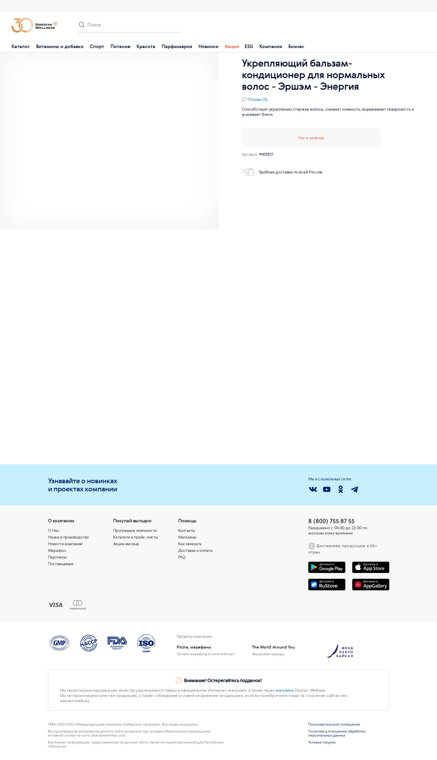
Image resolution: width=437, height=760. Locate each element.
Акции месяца (126, 543)
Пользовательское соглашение (334, 724)
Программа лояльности (135, 530)
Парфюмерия (177, 46)
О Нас (54, 530)
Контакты (186, 530)
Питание (120, 46)
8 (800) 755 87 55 (331, 521)
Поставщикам (61, 563)
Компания (270, 46)
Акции (232, 46)
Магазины (187, 537)
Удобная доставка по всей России (282, 172)
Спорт (97, 46)
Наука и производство (68, 537)
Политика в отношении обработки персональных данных (336, 733)
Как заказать (190, 543)
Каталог (21, 46)
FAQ (181, 557)
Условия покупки (321, 742)
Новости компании (65, 543)
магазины (285, 690)
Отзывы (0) (258, 99)
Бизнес (296, 46)
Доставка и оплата (195, 550)
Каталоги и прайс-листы (135, 537)
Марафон (57, 550)
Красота (146, 46)
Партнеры (57, 557)
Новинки (208, 46)
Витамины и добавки (60, 46)
